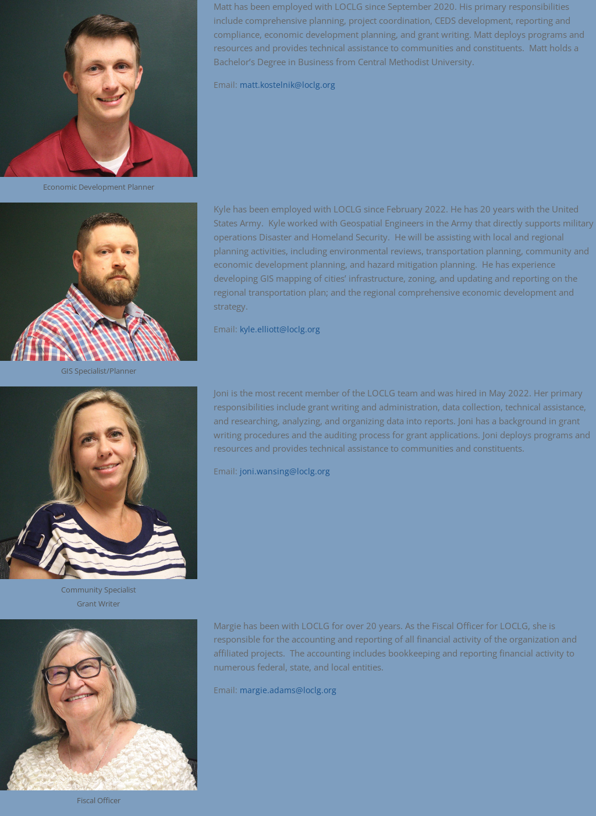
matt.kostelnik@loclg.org (287, 84)
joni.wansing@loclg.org (285, 471)
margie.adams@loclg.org (288, 690)
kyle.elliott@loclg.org (280, 329)
